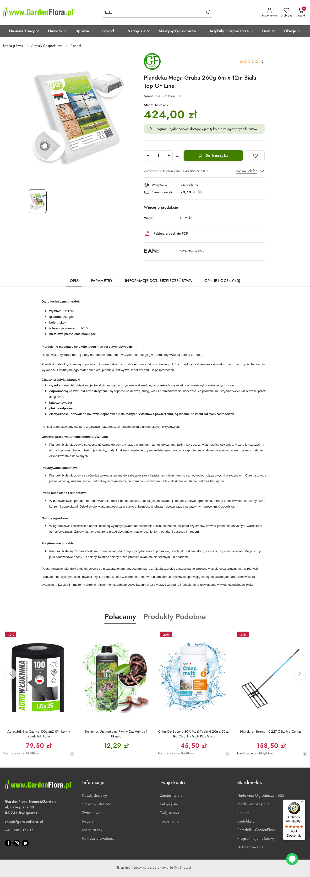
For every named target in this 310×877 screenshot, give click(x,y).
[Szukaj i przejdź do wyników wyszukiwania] (208, 12)
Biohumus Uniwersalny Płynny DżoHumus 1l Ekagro (116, 734)
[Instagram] (16, 843)
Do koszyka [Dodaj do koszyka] (213, 155)
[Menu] (302, 802)
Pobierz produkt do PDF (166, 233)
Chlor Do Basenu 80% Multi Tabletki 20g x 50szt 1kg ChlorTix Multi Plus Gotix (193, 734)
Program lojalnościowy (256, 838)
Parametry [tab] (102, 280)
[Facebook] (8, 843)
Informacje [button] (93, 782)
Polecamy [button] (120, 616)
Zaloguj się (169, 804)
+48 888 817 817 (19, 830)
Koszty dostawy (94, 795)
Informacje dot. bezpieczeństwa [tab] (158, 280)
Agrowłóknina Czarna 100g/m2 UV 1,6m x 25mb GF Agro (38, 734)
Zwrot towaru (92, 812)
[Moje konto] (269, 13)
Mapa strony (92, 830)
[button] (24, 31)
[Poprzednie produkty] (10, 674)
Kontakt (243, 812)
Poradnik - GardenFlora (256, 830)
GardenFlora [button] (250, 782)
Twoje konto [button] (172, 782)
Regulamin (90, 821)
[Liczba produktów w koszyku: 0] (300, 13)
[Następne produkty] (299, 674)
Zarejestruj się (171, 795)
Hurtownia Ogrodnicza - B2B (260, 795)
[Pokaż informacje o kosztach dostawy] (199, 192)
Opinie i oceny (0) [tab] (222, 280)
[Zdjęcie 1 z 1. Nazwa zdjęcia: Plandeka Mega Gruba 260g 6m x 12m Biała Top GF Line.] (38, 201)
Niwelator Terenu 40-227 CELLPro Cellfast (271, 731)
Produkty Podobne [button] (175, 616)
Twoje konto (170, 821)
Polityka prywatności (98, 838)
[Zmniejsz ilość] (147, 156)
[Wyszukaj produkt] (157, 12)
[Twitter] (25, 843)
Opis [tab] (74, 280)
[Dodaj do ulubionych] (255, 155)
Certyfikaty (246, 821)
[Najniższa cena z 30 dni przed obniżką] (72, 753)
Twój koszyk (169, 812)
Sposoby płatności (97, 804)
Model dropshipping (254, 804)
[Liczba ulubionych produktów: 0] (286, 13)
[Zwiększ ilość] (168, 156)
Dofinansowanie (250, 847)
